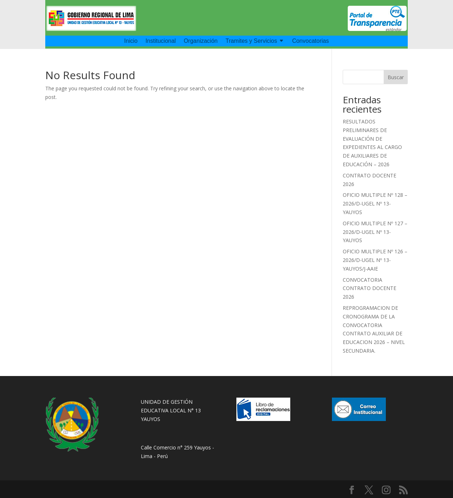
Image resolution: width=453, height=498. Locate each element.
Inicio (131, 41)
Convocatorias (310, 41)
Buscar (396, 77)
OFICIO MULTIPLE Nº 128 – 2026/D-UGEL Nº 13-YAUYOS (375, 203)
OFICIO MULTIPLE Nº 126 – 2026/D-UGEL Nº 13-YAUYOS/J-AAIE (375, 260)
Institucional (160, 41)
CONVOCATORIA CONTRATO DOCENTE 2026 (369, 288)
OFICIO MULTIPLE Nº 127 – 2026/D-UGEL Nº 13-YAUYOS (375, 232)
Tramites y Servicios (251, 41)
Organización (200, 41)
